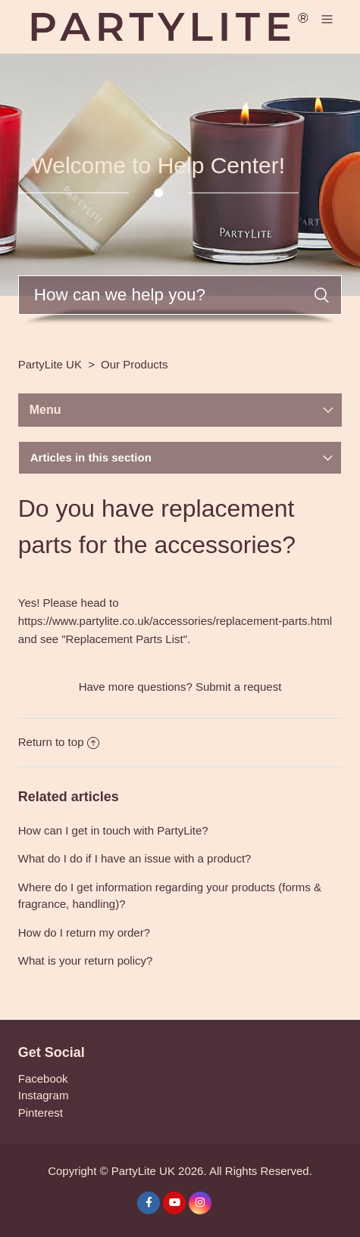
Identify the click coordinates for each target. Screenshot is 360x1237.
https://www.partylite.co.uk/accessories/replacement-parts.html (175, 620)
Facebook (43, 1078)
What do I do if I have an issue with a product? (135, 858)
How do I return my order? (84, 932)
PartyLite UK (50, 364)
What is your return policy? (85, 960)
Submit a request (238, 686)
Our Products (134, 364)
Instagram (43, 1095)
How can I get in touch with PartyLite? (113, 830)
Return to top (59, 741)
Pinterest (40, 1112)
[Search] (180, 295)
